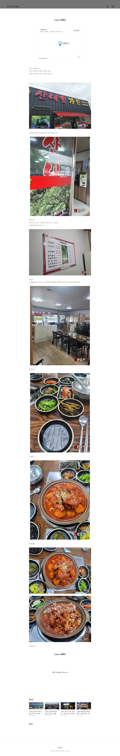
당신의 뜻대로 (13, 6)
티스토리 (60, 748)
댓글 (31, 724)
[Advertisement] (60, 672)
